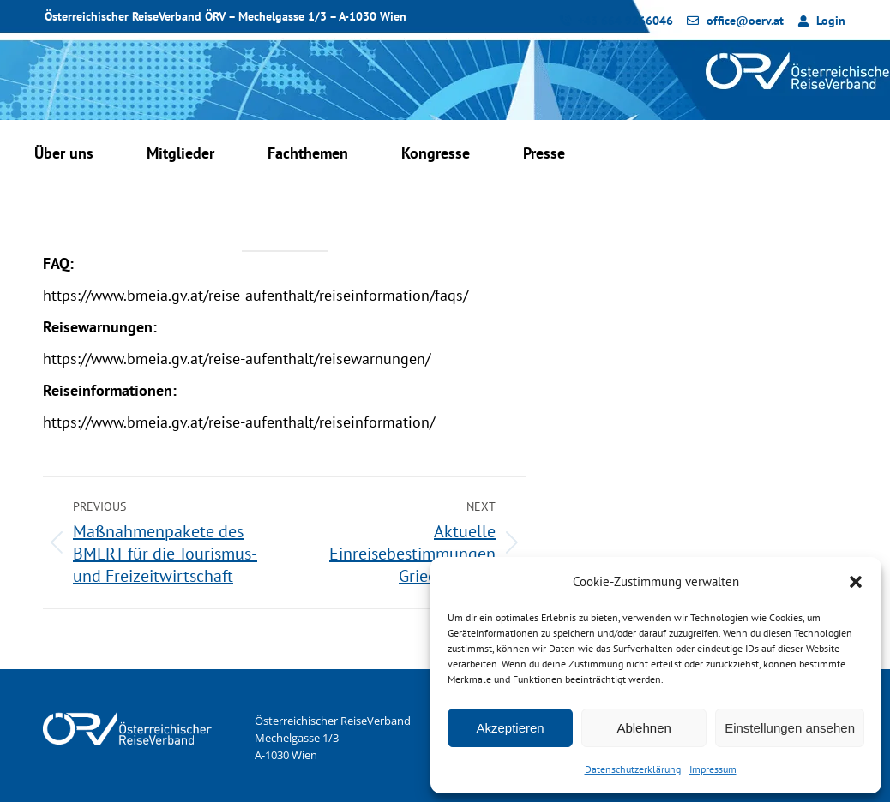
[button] (855, 581)
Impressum (713, 769)
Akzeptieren (510, 728)
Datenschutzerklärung (633, 769)
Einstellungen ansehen (790, 728)
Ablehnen (643, 728)
